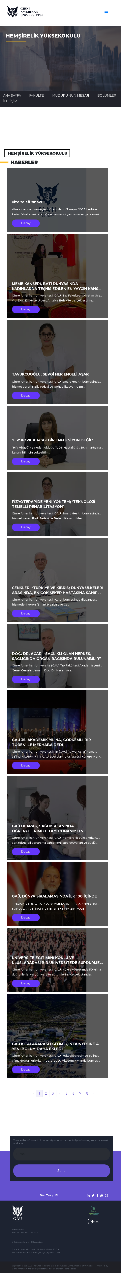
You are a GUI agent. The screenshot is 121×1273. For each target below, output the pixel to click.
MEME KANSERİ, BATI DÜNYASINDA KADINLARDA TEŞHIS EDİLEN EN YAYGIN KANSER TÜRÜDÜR (57, 289)
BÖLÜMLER (106, 95)
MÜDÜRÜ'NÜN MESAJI (70, 95)
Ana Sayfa (12, 95)
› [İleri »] (93, 1093)
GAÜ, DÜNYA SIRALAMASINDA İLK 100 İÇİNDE (54, 896)
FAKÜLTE (36, 95)
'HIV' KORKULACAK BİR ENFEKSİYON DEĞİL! (52, 440)
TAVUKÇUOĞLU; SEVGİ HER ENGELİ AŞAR (50, 374)
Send (61, 1171)
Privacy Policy (102, 1266)
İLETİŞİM (10, 101)
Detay (26, 223)
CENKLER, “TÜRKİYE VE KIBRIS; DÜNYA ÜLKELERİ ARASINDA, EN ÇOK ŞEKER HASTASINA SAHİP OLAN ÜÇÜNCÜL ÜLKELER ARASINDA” (57, 593)
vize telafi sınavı (27, 202)
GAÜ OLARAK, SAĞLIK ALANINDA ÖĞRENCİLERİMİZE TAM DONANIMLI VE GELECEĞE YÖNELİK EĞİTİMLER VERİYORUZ (53, 831)
